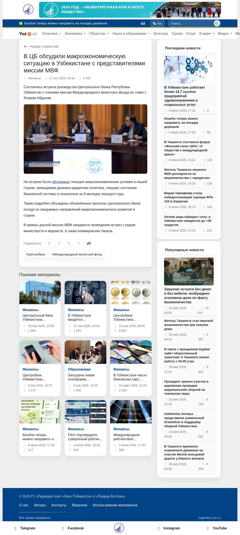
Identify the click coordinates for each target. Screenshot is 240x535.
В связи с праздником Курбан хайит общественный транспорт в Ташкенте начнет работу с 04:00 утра (187, 355)
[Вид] (143, 23)
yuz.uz (216, 517)
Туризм (177, 33)
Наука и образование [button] (130, 33)
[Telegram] (48, 243)
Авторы (40, 505)
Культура (161, 33)
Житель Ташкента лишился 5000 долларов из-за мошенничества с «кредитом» (187, 173)
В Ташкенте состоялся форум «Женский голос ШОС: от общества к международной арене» (187, 148)
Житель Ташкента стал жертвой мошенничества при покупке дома (188, 324)
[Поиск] (217, 23)
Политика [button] (50, 33)
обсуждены (61, 182)
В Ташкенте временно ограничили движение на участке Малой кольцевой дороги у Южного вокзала (184, 452)
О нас (23, 505)
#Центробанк (35, 254)
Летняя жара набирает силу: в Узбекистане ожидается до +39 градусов (187, 221)
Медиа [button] (223, 33)
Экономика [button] (73, 33)
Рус (157, 23)
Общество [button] (97, 33)
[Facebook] (58, 243)
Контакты (58, 505)
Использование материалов (115, 505)
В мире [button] (205, 33)
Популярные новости (184, 250)
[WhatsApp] (78, 243)
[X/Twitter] (68, 243)
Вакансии (79, 505)
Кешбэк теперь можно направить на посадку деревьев (181, 122)
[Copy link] (88, 243)
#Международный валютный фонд (77, 254)
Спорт (191, 33)
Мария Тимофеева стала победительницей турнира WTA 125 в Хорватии (188, 197)
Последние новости (183, 48)
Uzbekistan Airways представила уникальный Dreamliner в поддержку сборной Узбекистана (184, 420)
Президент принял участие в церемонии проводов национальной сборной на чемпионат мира (186, 387)
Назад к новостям (41, 46)
